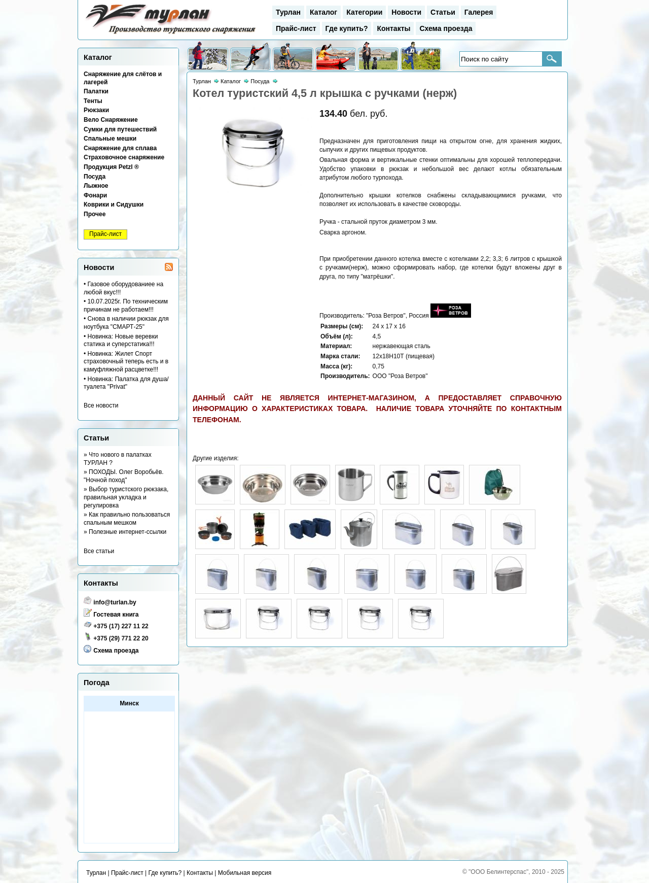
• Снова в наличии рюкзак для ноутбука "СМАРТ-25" (126, 322)
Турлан (288, 12)
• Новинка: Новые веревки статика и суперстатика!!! (121, 340)
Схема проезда (445, 28)
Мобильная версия (245, 872)
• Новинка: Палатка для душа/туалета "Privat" (126, 383)
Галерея (478, 12)
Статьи (442, 12)
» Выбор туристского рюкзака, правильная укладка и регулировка (126, 497)
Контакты (393, 28)
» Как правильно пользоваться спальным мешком (127, 518)
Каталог (323, 12)
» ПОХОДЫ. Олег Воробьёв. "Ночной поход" (124, 476)
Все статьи (99, 551)
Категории (364, 12)
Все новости (101, 405)
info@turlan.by (114, 602)
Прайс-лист (296, 28)
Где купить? (347, 28)
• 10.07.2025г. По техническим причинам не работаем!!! (126, 305)
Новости (406, 12)
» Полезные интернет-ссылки (125, 531)
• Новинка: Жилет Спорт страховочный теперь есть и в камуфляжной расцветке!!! (126, 361)
